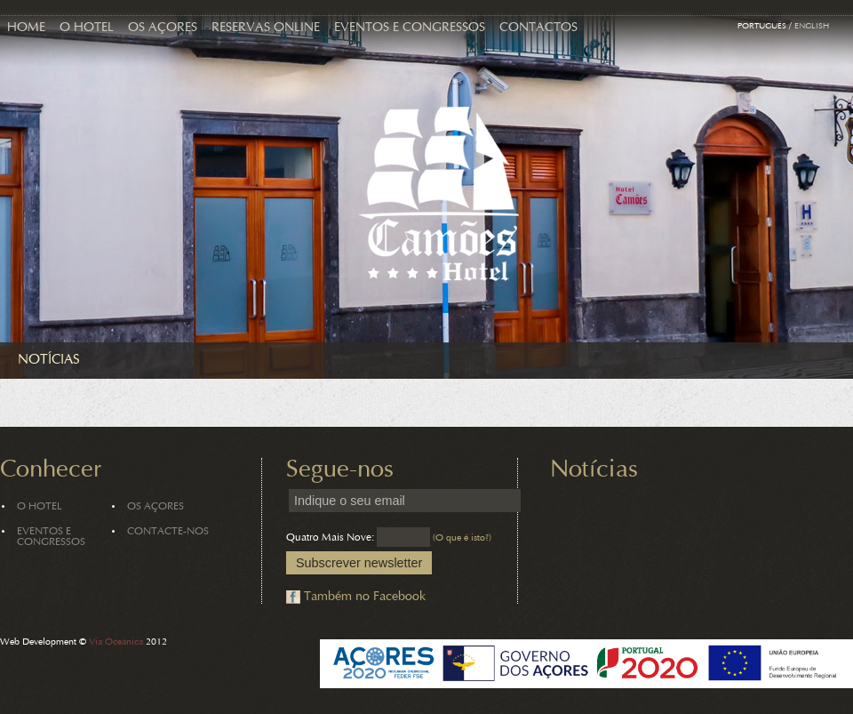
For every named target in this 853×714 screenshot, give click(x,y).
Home (26, 28)
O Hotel (87, 28)
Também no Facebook (365, 597)
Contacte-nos (168, 531)
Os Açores (162, 28)
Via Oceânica (116, 642)
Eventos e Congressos (409, 28)
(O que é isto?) (462, 538)
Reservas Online (265, 28)
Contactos (538, 28)
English (811, 26)
